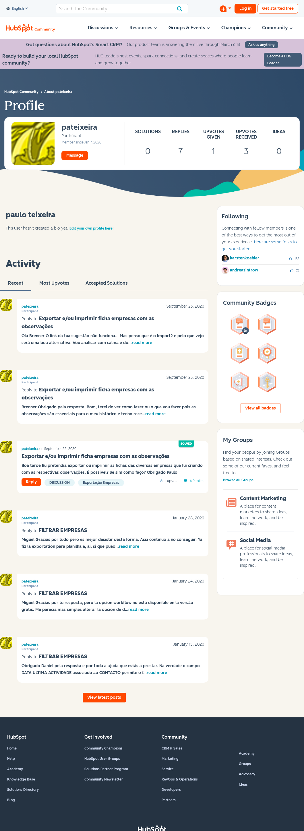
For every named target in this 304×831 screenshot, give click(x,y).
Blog (11, 800)
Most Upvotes (54, 285)
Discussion (59, 483)
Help (11, 759)
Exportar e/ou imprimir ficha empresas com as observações (96, 456)
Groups (245, 764)
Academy (15, 769)
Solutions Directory (23, 790)
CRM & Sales (172, 748)
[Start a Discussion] (225, 8)
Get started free (278, 8)
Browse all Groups (238, 480)
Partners (169, 800)
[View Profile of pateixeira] (79, 127)
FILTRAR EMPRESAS (63, 530)
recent (15, 285)
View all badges (260, 408)
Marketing (170, 759)
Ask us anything (261, 45)
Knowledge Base (21, 779)
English (15, 9)
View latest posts (104, 697)
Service (168, 769)
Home (12, 748)
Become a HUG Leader (279, 59)
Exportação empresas (101, 483)
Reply (31, 481)
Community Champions (103, 748)
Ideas (243, 785)
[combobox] (122, 8)
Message (74, 155)
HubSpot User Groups (102, 759)
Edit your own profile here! (91, 228)
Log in (245, 8)
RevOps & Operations (180, 779)
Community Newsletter (103, 779)
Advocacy (247, 774)
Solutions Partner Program (106, 769)
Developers (171, 790)
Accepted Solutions (107, 285)
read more (142, 342)
